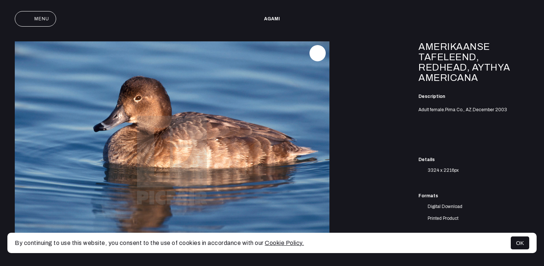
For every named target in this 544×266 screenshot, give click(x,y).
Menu (35, 18)
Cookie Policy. (284, 243)
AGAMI (272, 18)
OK (520, 243)
